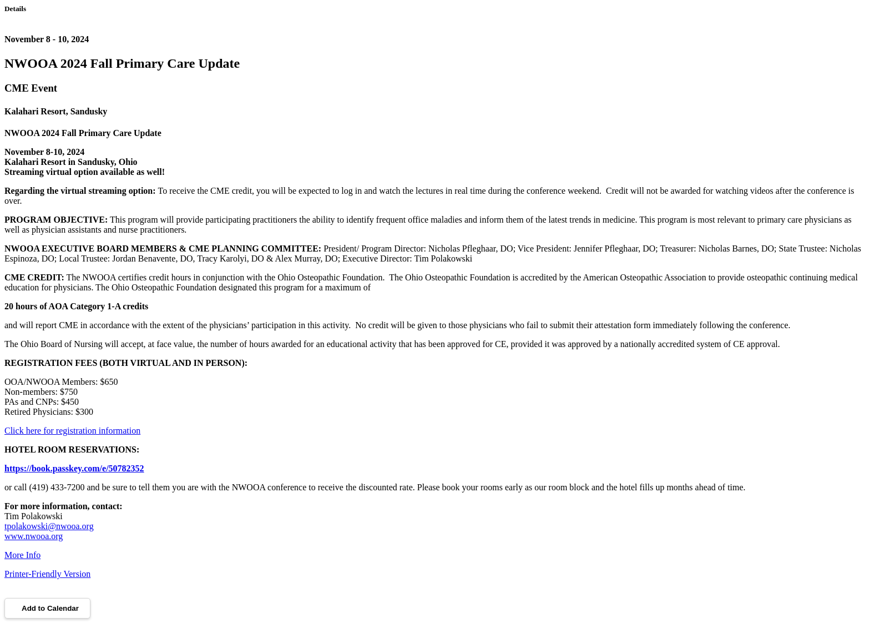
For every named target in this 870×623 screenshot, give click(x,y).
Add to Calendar (47, 608)
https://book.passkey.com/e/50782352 (74, 468)
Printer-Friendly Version (47, 574)
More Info (22, 555)
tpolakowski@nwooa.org (49, 526)
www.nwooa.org (33, 536)
